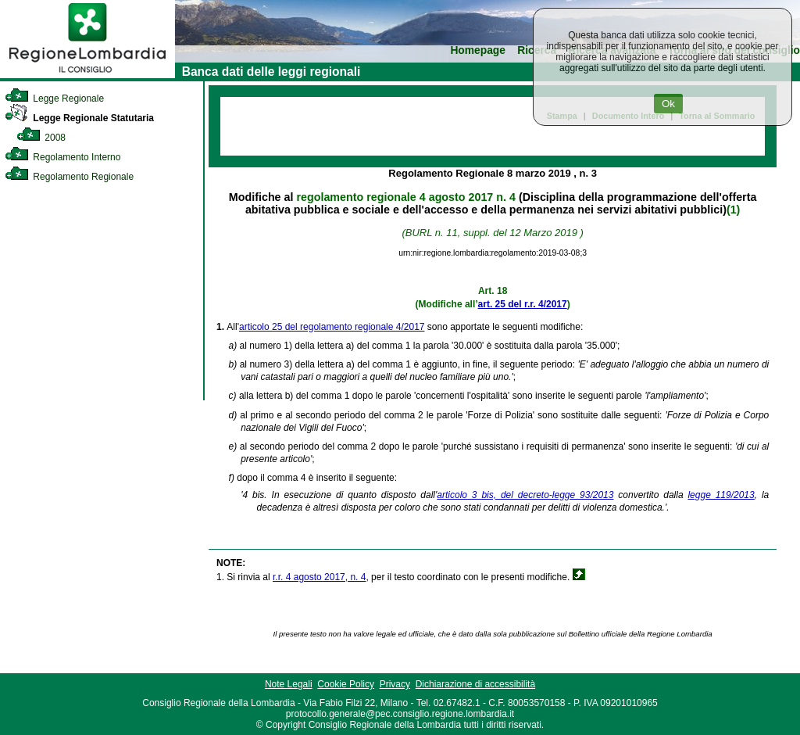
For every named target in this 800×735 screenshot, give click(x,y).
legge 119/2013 (721, 494)
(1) (733, 209)
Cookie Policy (345, 684)
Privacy (395, 684)
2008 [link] (41, 137)
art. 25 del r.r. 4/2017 (522, 304)
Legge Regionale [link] (54, 98)
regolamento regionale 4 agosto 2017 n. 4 (405, 197)
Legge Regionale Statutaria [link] (79, 118)
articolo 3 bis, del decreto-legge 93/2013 (525, 494)
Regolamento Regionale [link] (69, 176)
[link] (87, 75)
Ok (668, 103)
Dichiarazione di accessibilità (475, 684)
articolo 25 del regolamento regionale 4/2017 (332, 326)
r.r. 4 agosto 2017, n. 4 (319, 577)
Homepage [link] (477, 50)
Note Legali (288, 684)
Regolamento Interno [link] (62, 157)
